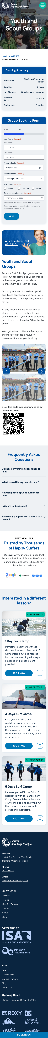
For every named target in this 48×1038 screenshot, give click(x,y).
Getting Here (8, 974)
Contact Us (7, 987)
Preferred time (14, 173)
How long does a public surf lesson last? (24, 494)
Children (25, 188)
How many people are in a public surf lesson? (24, 518)
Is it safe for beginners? (24, 506)
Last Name (8, 152)
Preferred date (14, 163)
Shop (4, 917)
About (5, 912)
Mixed (38, 188)
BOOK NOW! (24, 1034)
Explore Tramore (10, 979)
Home (4, 56)
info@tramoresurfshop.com (15, 880)
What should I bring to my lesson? (24, 482)
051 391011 (8, 870)
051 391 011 (11, 244)
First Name (8, 142)
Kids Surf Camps (10, 904)
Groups (15, 56)
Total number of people (17, 193)
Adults (10, 188)
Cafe (4, 970)
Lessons (6, 895)
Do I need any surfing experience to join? (24, 470)
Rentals (5, 899)
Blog (4, 983)
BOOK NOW (19, 673)
